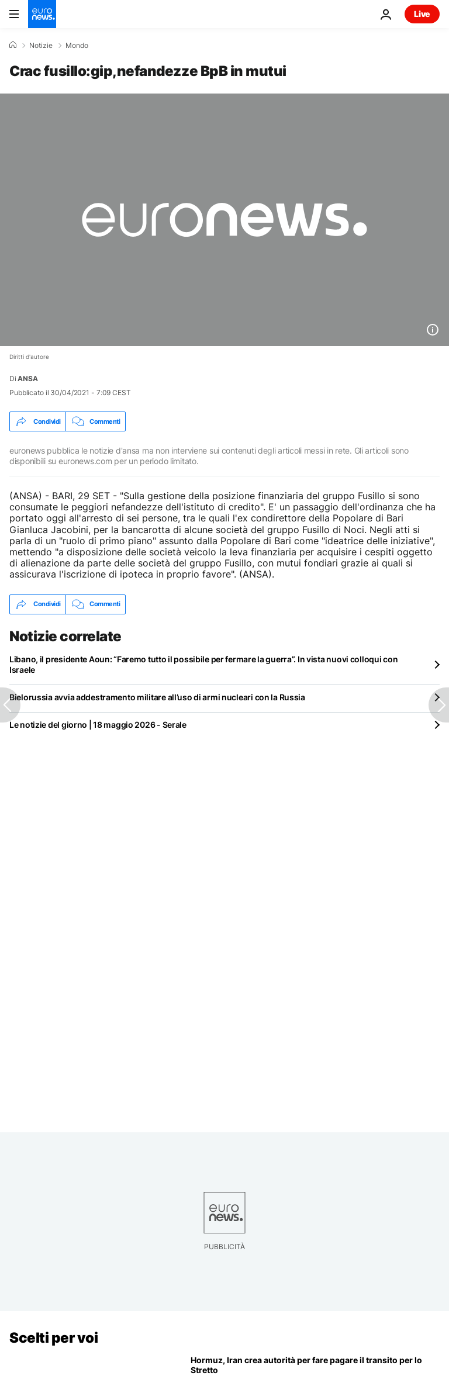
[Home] (12, 45)
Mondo (76, 45)
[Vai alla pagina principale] (42, 14)
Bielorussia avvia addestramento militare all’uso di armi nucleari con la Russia (157, 697)
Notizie (41, 45)
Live (422, 14)
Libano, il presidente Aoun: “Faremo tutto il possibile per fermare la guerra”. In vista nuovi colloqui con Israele (203, 664)
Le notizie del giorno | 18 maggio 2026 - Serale (97, 725)
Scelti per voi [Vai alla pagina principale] (53, 1337)
